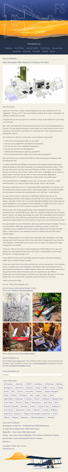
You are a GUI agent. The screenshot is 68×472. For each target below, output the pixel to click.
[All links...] (7, 441)
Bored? (52, 51)
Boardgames (8, 388)
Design (60, 388)
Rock (56, 402)
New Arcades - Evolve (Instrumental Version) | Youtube (22, 438)
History (14, 395)
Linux (45, 395)
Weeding (50, 417)
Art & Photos (19, 48)
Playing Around (57, 399)
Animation (38, 384)
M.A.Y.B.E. (36, 51)
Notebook (8, 48)
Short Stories (8, 410)
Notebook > (13, 58)
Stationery (7, 414)
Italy (31, 395)
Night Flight (8, 399)
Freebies (39, 391)
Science (32, 406)
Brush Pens (20, 388)
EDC (13, 391)
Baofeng (59, 384)
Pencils (37, 399)
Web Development (26, 290)
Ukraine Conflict (32, 48)
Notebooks (19, 399)
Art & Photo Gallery (28, 354)
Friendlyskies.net (34, 22)
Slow (29, 410)
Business (29, 388)
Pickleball (45, 399)
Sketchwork (20, 410)
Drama (6, 391)
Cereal (38, 388)
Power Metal (8, 402)
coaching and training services (20, 366)
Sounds (45, 51)
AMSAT (29, 384)
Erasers (20, 391)
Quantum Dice (57, 48)
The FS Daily (45, 48)
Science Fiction (43, 406)
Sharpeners (56, 406)
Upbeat (6, 417)
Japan (38, 395)
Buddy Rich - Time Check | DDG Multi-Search (19, 432)
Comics (52, 388)
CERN (45, 388)
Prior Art (19, 402)
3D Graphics (8, 384)
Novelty (29, 399)
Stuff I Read (48, 402)
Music (52, 395)
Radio (27, 402)
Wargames (24, 417)
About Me (26, 51)
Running (24, 406)
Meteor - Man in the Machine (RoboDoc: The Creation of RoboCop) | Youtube (31, 435)
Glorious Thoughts (51, 391)
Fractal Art (29, 391)
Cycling (45, 410)
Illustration (23, 395)
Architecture (49, 384)
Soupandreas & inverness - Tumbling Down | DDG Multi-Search (26, 426)
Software (15, 290)
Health (6, 395)
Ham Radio (17, 51)
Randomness (36, 402)
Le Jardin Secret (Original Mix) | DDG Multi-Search (21, 429)
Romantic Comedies (11, 406)
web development (40, 363)
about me (21, 361)
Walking (54, 410)
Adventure (19, 384)
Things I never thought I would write (37, 414)
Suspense (17, 414)
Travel (55, 414)
